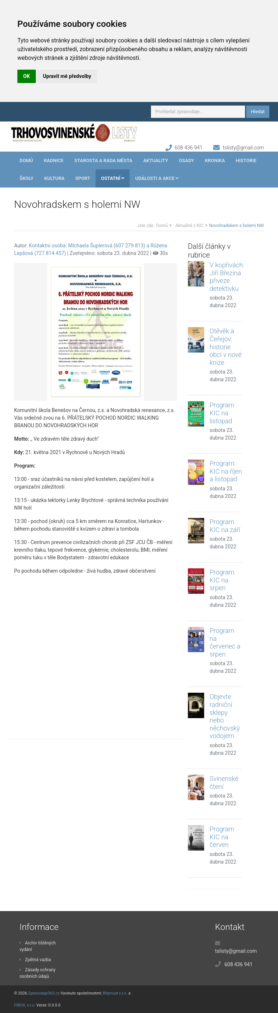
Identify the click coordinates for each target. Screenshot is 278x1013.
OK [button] (26, 76)
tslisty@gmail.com (243, 148)
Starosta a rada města (103, 160)
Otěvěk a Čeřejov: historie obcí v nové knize (225, 346)
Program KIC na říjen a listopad (226, 471)
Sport (82, 178)
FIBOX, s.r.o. (24, 1005)
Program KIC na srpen (222, 580)
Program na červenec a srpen (225, 642)
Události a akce (156, 178)
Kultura (54, 178)
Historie (246, 160)
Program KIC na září (225, 526)
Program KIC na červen (222, 836)
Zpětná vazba (35, 959)
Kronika (215, 160)
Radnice (53, 160)
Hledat (258, 111)
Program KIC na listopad (222, 412)
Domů (26, 160)
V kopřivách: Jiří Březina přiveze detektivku (227, 276)
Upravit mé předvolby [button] (67, 76)
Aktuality (155, 160)
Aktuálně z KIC (189, 225)
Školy (26, 178)
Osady (186, 160)
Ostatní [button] (112, 178)
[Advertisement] (95, 651)
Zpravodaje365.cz (44, 993)
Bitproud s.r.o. (115, 993)
